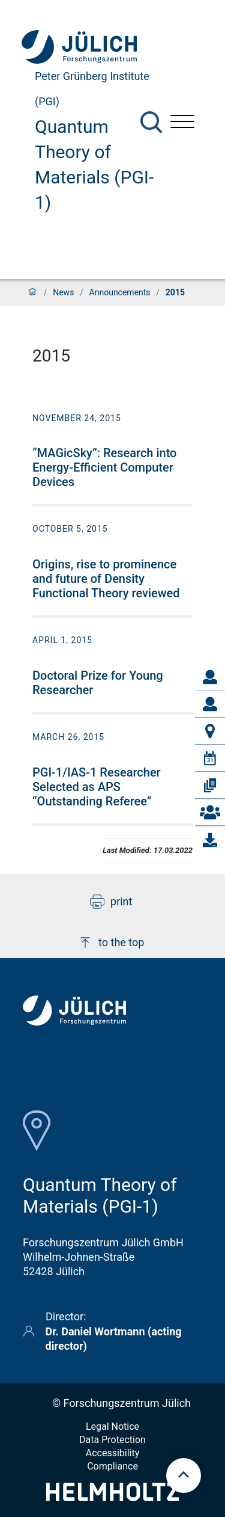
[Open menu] (182, 123)
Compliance (112, 1466)
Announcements (120, 292)
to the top (111, 942)
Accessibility (113, 1453)
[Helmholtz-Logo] (112, 1497)
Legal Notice (112, 1426)
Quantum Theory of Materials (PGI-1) (94, 164)
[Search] (151, 122)
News (63, 292)
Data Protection (112, 1439)
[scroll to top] (183, 1475)
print (111, 901)
